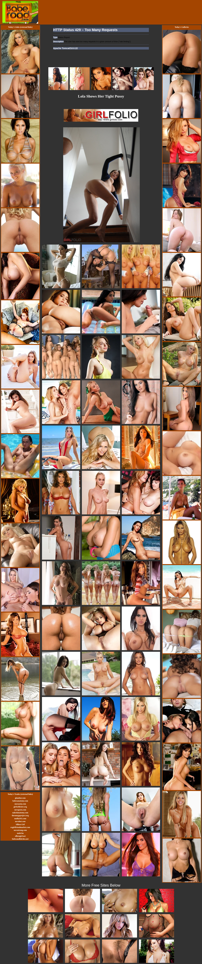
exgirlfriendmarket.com (20, 827)
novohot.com (20, 821)
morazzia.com (20, 804)
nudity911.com (20, 818)
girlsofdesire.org (20, 807)
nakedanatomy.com (20, 813)
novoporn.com (20, 810)
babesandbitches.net (20, 839)
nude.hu (20, 833)
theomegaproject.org (20, 815)
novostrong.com (20, 830)
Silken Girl (20, 824)
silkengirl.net (20, 836)
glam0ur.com (20, 798)
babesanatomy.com (20, 801)
